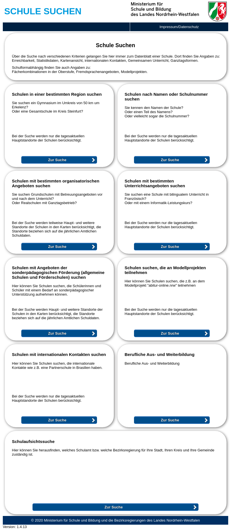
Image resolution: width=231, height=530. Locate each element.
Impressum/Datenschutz (179, 27)
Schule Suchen (43, 11)
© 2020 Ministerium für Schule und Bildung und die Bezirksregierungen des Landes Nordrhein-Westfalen (115, 520)
